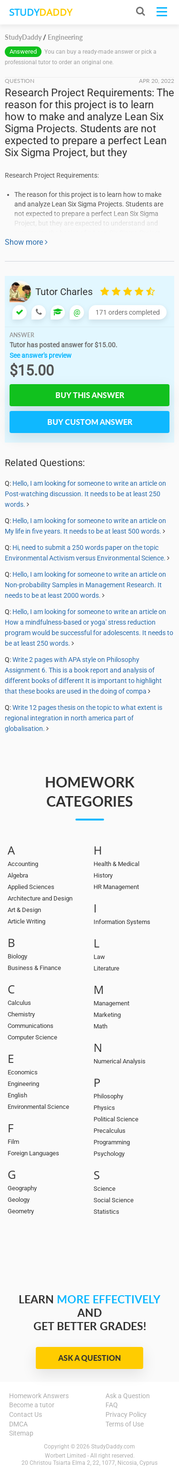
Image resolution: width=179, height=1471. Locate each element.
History (103, 875)
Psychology (109, 1153)
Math (100, 1026)
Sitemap (21, 1433)
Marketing (107, 1014)
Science (105, 1188)
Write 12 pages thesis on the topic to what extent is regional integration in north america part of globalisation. (83, 718)
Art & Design (24, 909)
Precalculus (110, 1130)
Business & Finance (34, 967)
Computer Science (32, 1037)
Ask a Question (89, 1357)
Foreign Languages (33, 1153)
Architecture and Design (40, 898)
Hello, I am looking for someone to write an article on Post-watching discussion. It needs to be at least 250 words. (85, 493)
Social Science (114, 1200)
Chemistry (21, 1014)
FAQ (111, 1405)
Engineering (23, 1083)
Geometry (21, 1211)
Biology (17, 956)
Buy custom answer (89, 421)
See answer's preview (41, 355)
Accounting (23, 863)
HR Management (116, 886)
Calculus (19, 1002)
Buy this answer (89, 394)
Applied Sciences (31, 886)
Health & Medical (116, 863)
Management (111, 1003)
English (17, 1095)
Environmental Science (38, 1106)
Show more (26, 242)
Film (13, 1141)
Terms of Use (124, 1424)
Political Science (116, 1119)
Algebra (18, 875)
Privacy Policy (126, 1414)
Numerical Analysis (120, 1061)
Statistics (106, 1211)
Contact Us (25, 1414)
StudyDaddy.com (113, 1446)
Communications (30, 1025)
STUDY (40, 12)
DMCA (18, 1424)
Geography (22, 1188)
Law (99, 956)
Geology (19, 1199)
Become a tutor (31, 1405)
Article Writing (26, 921)
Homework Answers (39, 1396)
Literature (106, 968)
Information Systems (122, 921)
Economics (23, 1072)
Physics (104, 1107)
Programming (112, 1142)
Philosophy (108, 1096)
